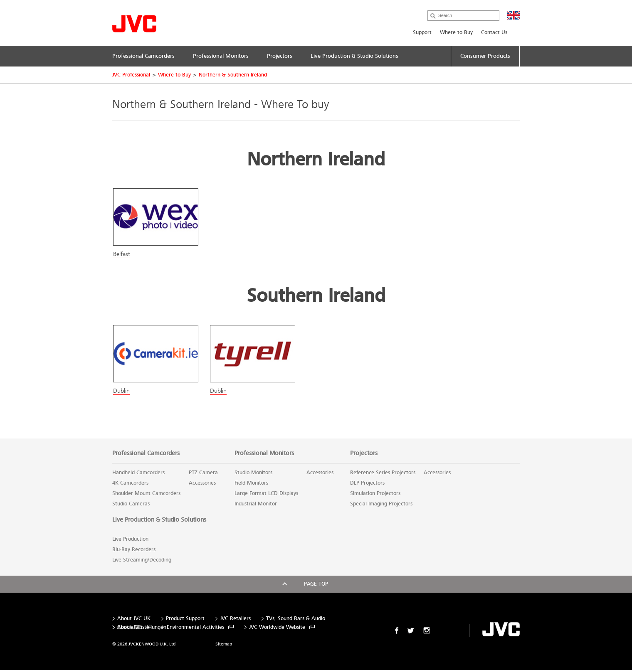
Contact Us (494, 32)
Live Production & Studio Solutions (159, 519)
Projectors (364, 453)
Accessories (202, 483)
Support (422, 32)
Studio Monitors (253, 472)
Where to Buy (456, 32)
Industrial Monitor (256, 503)
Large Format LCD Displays (266, 493)
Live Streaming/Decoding (141, 560)
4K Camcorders (130, 483)
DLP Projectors (367, 483)
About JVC (129, 627)
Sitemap (223, 644)
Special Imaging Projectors (381, 503)
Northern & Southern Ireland (233, 74)
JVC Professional (131, 74)
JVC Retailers (235, 618)
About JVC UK (134, 618)
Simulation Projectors (375, 493)
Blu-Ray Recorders (134, 549)
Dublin (121, 390)
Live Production (130, 539)
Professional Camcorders (146, 453)
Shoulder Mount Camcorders (146, 493)
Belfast (121, 254)
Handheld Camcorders (138, 472)
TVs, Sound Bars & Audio (295, 618)
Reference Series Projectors (382, 472)
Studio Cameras (131, 503)
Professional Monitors (264, 453)
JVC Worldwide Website (277, 627)
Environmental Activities (195, 627)
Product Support (185, 618)
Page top (316, 584)
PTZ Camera (203, 472)
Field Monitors (251, 483)
